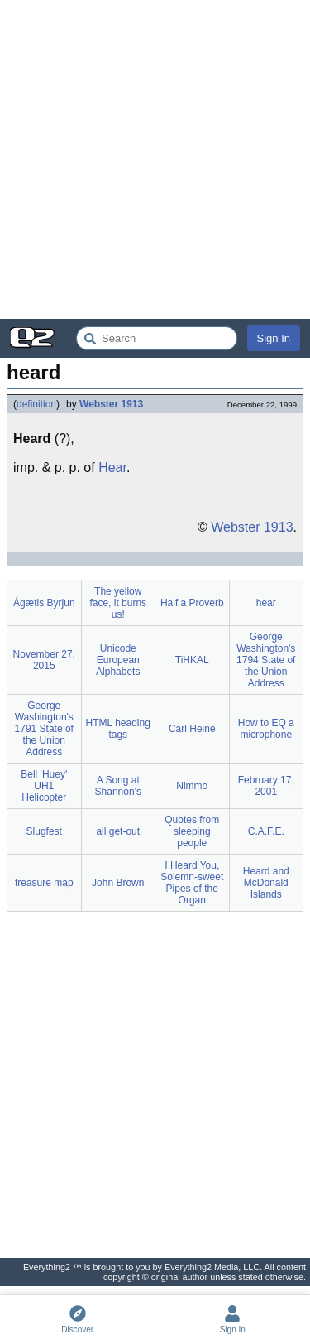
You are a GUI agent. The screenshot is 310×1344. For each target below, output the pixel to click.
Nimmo (191, 786)
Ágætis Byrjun (44, 603)
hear (266, 603)
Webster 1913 (111, 404)
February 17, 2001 (266, 785)
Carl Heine (192, 729)
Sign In (273, 338)
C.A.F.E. (266, 831)
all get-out (118, 831)
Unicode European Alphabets (118, 660)
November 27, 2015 (44, 660)
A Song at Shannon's (118, 785)
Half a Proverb (192, 603)
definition (36, 404)
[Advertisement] (155, 159)
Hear (112, 467)
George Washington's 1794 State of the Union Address (265, 660)
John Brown (118, 883)
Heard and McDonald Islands (266, 882)
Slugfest (44, 831)
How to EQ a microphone (266, 728)
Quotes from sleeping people (192, 831)
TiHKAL (192, 660)
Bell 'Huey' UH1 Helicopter (44, 785)
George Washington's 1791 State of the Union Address (44, 729)
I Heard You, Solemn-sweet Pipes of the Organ (191, 883)
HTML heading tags (118, 728)
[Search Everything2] (156, 338)
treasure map (44, 883)
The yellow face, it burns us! (117, 602)
